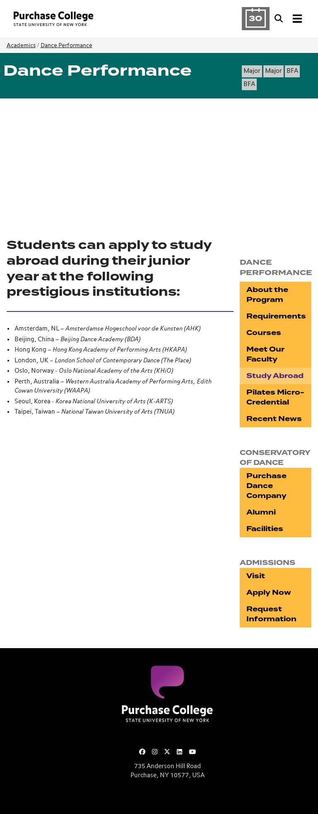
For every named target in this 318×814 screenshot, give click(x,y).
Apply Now (268, 592)
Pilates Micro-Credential (275, 397)
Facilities (264, 529)
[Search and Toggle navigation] (289, 18)
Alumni (261, 512)
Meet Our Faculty (265, 354)
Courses (263, 333)
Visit (255, 576)
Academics (21, 45)
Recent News (274, 419)
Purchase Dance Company (266, 486)
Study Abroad (275, 376)
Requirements (276, 316)
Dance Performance (66, 45)
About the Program (267, 295)
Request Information (271, 614)
